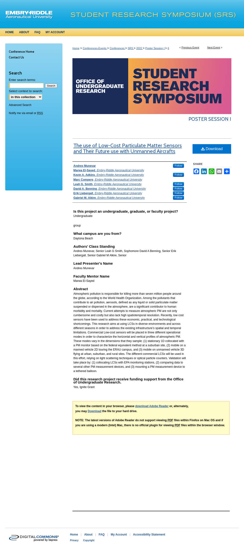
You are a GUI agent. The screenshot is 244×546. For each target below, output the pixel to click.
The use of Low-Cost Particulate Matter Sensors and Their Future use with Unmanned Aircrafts (127, 148)
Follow (178, 165)
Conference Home (21, 51)
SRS (131, 48)
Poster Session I (155, 48)
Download (212, 149)
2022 (139, 48)
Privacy (74, 540)
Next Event (213, 47)
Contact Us (16, 57)
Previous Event (190, 47)
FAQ (102, 534)
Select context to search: (26, 91)
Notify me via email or (26, 113)
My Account (119, 534)
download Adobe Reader (151, 406)
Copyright (88, 540)
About (88, 534)
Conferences (117, 48)
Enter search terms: (22, 80)
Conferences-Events (95, 48)
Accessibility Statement (149, 534)
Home (75, 48)
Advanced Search (20, 105)
